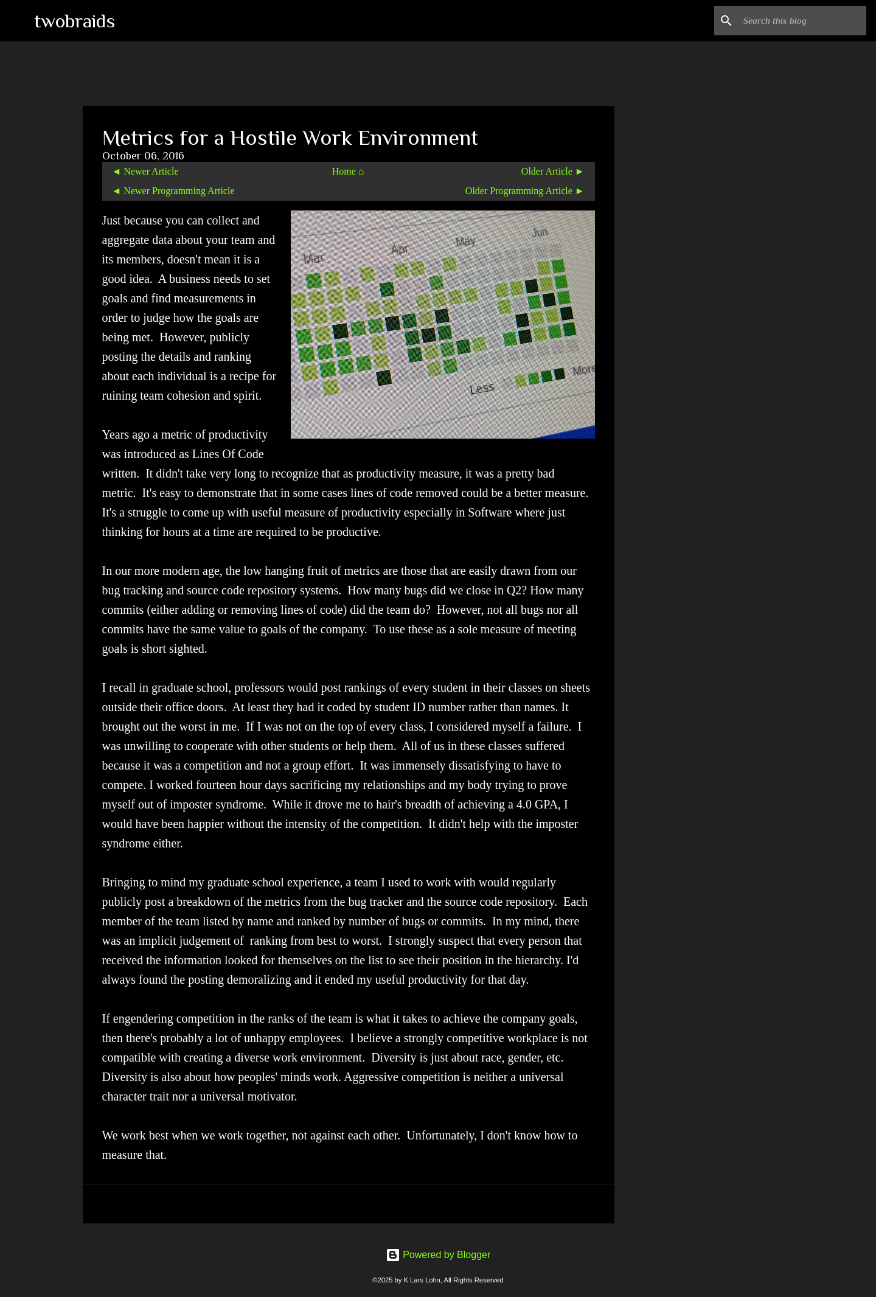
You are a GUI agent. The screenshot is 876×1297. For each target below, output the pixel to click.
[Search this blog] (802, 20)
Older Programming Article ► (525, 191)
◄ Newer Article (145, 171)
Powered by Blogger (438, 1255)
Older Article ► (553, 171)
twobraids (74, 21)
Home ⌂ (348, 171)
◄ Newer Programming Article (173, 191)
